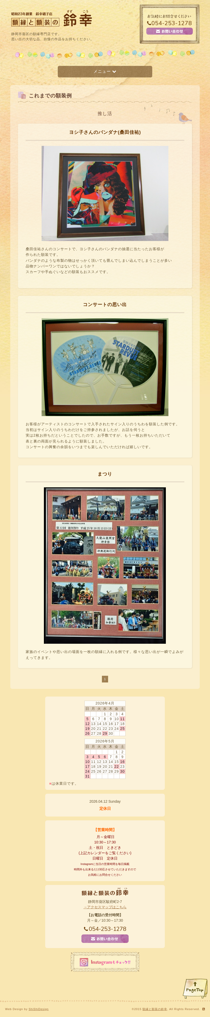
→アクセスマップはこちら (105, 907)
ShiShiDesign (38, 1009)
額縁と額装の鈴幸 (154, 1009)
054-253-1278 (169, 23)
